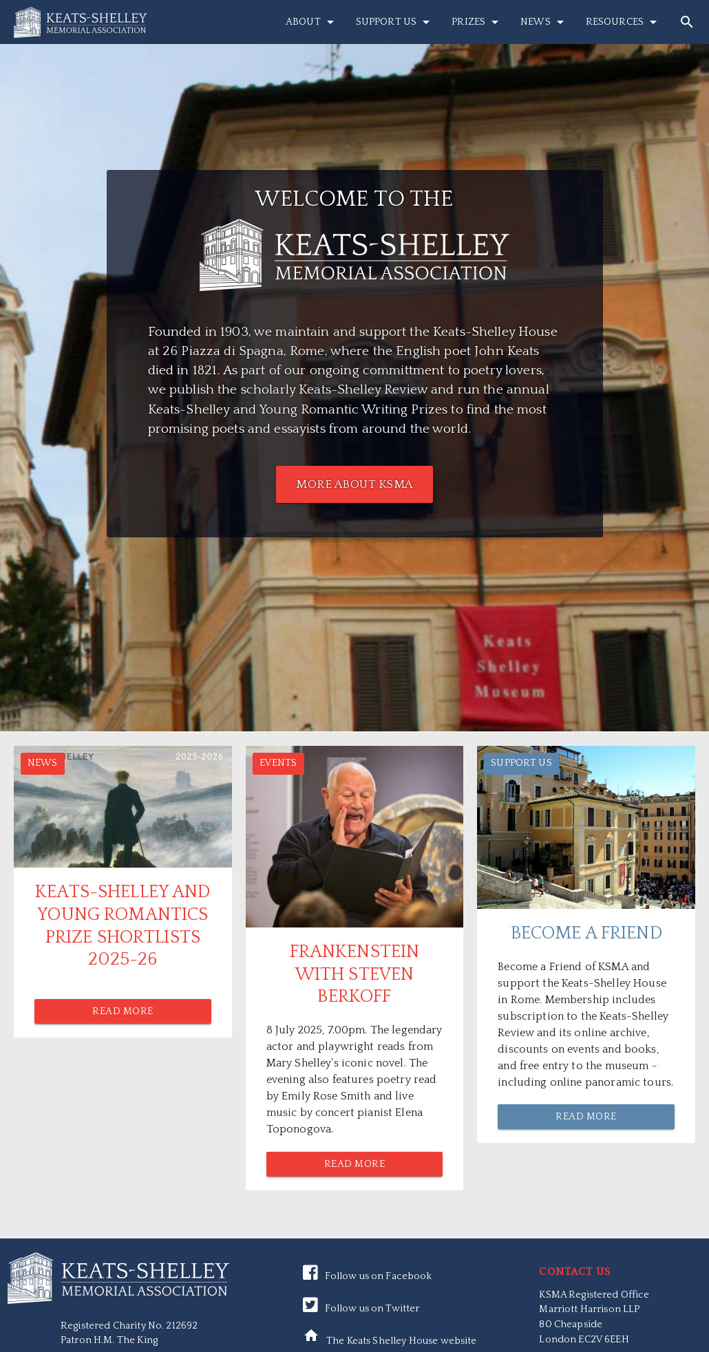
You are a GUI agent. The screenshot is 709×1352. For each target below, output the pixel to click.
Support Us (395, 22)
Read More (123, 1011)
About (312, 22)
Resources (624, 22)
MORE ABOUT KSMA (354, 484)
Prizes (477, 22)
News (544, 22)
